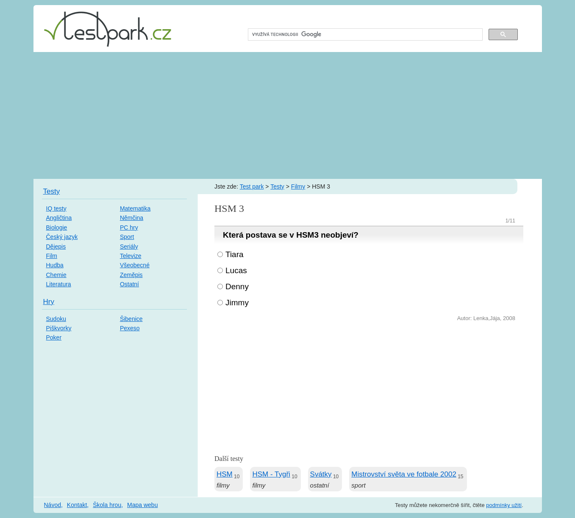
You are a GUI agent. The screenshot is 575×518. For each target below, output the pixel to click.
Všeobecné (135, 265)
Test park (252, 186)
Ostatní (129, 284)
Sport (127, 236)
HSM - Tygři (271, 474)
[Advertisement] (287, 115)
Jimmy (237, 302)
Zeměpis (131, 274)
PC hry (129, 227)
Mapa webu (142, 505)
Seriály (129, 246)
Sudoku (56, 318)
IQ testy (56, 208)
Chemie (56, 274)
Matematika (135, 208)
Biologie (56, 227)
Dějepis (56, 246)
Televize (131, 255)
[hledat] (364, 34)
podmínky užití (504, 505)
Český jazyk (62, 236)
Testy (277, 186)
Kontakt (77, 505)
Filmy (298, 186)
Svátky (321, 474)
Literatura (58, 284)
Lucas (236, 270)
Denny (237, 286)
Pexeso (130, 328)
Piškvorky (59, 328)
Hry (48, 302)
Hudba (55, 265)
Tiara (234, 254)
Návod (52, 505)
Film (51, 255)
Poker (54, 337)
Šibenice (131, 318)
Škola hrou (107, 505)
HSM (225, 474)
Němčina (131, 217)
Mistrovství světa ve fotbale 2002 (403, 474)
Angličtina (59, 217)
